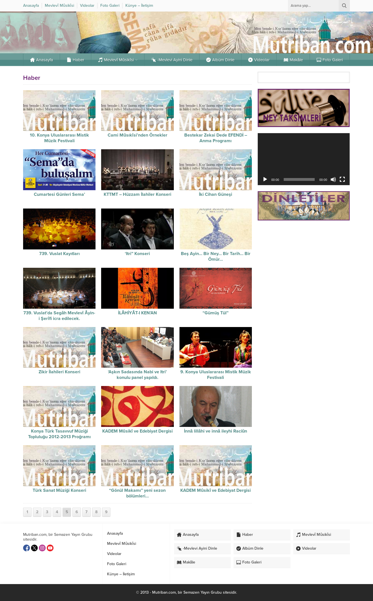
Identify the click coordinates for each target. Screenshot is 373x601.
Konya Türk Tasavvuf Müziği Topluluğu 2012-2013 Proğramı (59, 434)
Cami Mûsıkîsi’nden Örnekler (137, 135)
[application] (304, 159)
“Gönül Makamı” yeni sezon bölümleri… (137, 493)
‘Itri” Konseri (137, 253)
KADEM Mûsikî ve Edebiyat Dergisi (137, 431)
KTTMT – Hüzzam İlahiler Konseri (137, 194)
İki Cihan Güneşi (215, 194)
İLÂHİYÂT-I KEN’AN (137, 313)
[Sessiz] (333, 179)
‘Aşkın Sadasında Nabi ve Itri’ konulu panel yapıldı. (137, 374)
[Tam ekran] (342, 179)
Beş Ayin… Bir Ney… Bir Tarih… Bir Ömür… (215, 256)
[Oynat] (265, 179)
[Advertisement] (303, 265)
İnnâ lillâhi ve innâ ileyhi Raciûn (215, 431)
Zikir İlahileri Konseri (59, 372)
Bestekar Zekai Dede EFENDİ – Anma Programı (215, 138)
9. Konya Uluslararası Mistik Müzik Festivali (215, 374)
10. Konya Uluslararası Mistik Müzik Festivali (59, 138)
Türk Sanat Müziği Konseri (59, 490)
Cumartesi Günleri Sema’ (59, 194)
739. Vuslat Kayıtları (59, 253)
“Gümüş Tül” (215, 313)
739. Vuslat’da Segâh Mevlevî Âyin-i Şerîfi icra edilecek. (59, 315)
